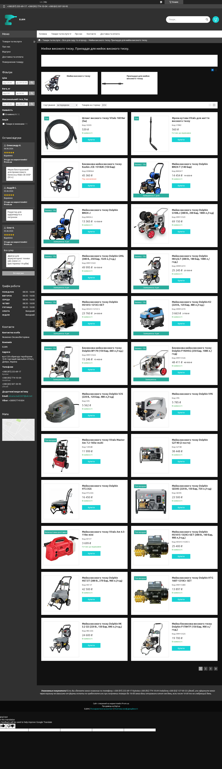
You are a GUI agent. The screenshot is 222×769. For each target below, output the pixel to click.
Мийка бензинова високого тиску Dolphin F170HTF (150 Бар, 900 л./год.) (192, 626)
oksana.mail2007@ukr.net (20, 396)
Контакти (91, 34)
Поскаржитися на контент (101, 709)
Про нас (78, 34)
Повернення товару (12, 62)
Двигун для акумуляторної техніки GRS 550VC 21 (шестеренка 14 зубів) (19, 260)
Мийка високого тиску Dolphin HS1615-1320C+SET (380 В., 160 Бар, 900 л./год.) (192, 534)
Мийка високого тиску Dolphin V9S (192, 394)
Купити (91, 140)
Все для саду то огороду (74, 40)
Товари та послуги (60, 34)
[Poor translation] (10, 726)
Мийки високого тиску (78, 76)
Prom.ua (125, 703)
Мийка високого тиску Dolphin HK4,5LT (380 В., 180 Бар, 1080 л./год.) (191, 259)
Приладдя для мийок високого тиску (138, 77)
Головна (43, 34)
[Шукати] (207, 19)
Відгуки (6, 51)
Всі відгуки (18, 273)
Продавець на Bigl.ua (111, 706)
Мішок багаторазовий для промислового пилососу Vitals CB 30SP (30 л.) (19, 173)
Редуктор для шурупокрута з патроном (15, 214)
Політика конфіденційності (126, 709)
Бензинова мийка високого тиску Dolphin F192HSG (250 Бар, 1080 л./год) (192, 351)
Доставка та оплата (110, 34)
